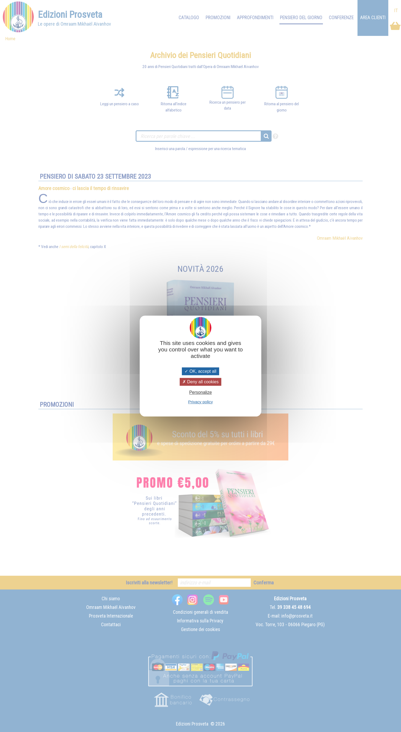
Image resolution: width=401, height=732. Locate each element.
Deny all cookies (200, 381)
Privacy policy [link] (200, 401)
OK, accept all (200, 371)
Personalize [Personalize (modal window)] (200, 392)
